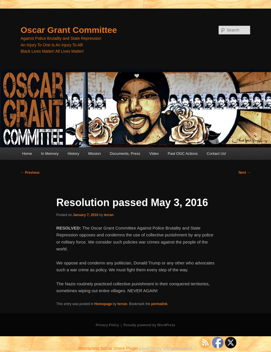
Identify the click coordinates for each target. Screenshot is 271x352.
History (73, 153)
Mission (94, 153)
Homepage (103, 304)
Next (244, 173)
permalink (159, 304)
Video (154, 153)
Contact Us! (216, 153)
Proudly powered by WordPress (149, 325)
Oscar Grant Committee (69, 30)
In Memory (49, 153)
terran (109, 215)
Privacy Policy (107, 325)
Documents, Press (125, 153)
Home (27, 153)
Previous (30, 173)
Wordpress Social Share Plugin (109, 348)
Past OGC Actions (183, 153)
